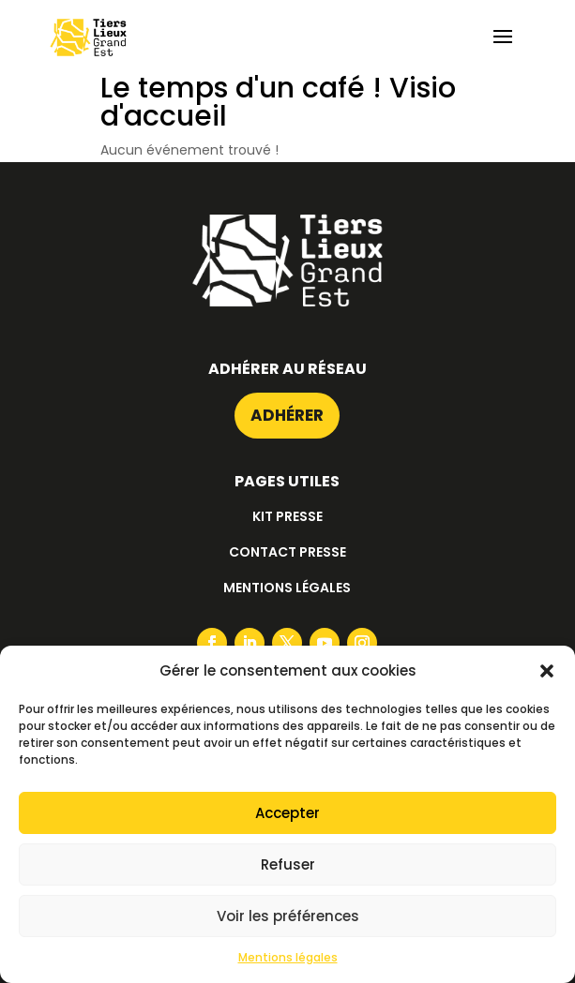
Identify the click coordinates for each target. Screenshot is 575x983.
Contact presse (287, 552)
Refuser (288, 864)
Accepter (287, 813)
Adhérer (287, 415)
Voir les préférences (288, 916)
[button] (546, 671)
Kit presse (287, 516)
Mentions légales (288, 957)
